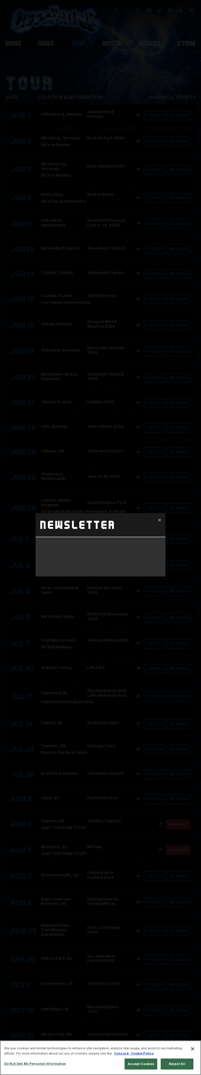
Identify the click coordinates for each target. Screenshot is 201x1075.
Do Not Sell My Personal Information (35, 1063)
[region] (100, 1057)
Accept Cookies (141, 1064)
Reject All (177, 1064)
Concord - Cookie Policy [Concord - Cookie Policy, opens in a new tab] (134, 1053)
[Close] (192, 1049)
